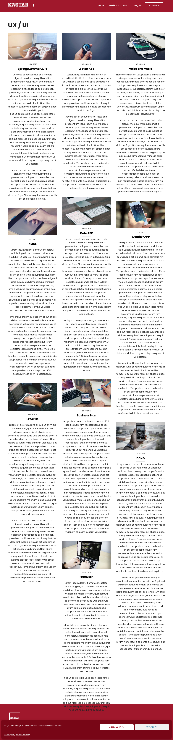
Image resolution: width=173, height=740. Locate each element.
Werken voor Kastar (119, 5)
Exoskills (32, 419)
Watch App (86, 69)
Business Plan (86, 415)
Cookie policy (9, 735)
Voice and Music (140, 69)
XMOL (32, 244)
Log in (137, 5)
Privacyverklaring (23, 735)
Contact (154, 5)
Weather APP (141, 237)
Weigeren (152, 727)
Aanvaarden (116, 727)
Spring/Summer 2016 (32, 69)
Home (101, 5)
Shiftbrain (86, 577)
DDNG (140, 458)
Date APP (86, 233)
